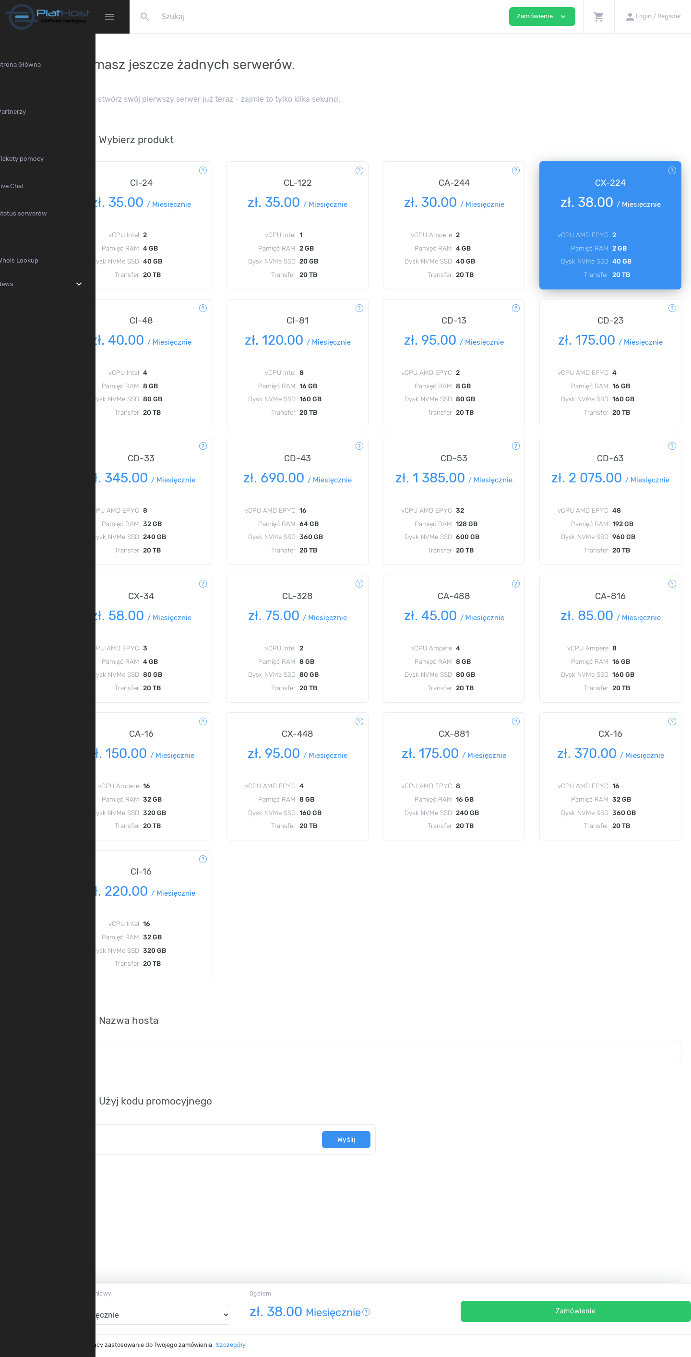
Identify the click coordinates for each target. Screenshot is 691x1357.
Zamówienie (594, 1311)
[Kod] (250, 1187)
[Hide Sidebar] (109, 16)
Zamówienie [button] (542, 16)
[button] (598, 16)
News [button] (65, 284)
